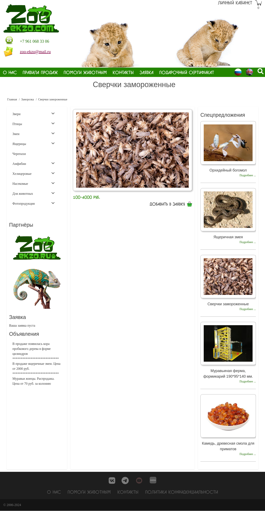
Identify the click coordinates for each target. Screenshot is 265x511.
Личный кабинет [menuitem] (235, 2)
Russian (238, 72)
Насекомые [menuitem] (33, 183)
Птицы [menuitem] (33, 124)
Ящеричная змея (228, 237)
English (249, 72)
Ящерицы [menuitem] (33, 143)
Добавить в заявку (167, 204)
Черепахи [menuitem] (19, 154)
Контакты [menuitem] (123, 72)
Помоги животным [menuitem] (85, 72)
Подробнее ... (248, 175)
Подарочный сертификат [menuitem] (186, 72)
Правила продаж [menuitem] (40, 72)
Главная (12, 99)
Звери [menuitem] (33, 114)
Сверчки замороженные (228, 304)
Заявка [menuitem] (146, 72)
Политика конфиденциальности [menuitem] (181, 492)
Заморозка (27, 99)
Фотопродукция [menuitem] (33, 203)
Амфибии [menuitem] (33, 163)
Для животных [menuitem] (33, 193)
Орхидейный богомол (228, 170)
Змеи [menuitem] (33, 133)
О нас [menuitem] (10, 72)
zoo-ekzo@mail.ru (35, 51)
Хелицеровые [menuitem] (33, 173)
